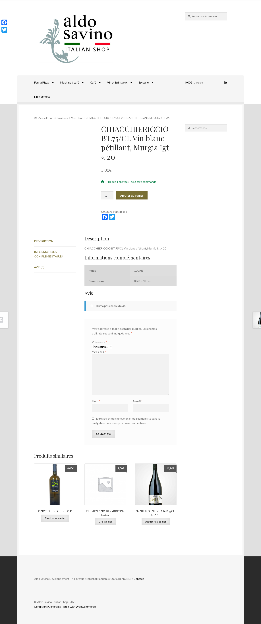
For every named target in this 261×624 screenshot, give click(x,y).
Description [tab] (43, 241)
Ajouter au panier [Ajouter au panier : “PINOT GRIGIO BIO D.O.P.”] (55, 517)
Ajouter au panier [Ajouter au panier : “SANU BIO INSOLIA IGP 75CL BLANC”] (155, 521)
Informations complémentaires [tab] (48, 254)
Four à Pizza (41, 82)
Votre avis (99, 351)
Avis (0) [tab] (39, 267)
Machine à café (69, 82)
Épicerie (143, 82)
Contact (139, 578)
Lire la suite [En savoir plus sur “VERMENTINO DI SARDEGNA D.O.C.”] (105, 521)
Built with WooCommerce (79, 606)
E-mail (137, 401)
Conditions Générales (47, 606)
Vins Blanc (77, 117)
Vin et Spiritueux (117, 82)
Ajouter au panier (132, 195)
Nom (96, 401)
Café (93, 82)
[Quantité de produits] (107, 195)
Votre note (99, 342)
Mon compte (42, 96)
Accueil (42, 117)
